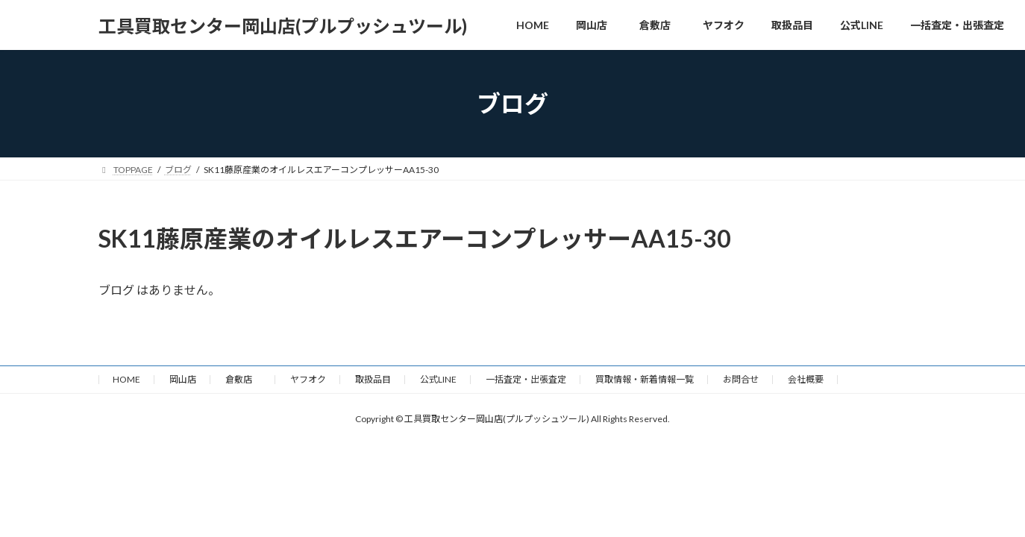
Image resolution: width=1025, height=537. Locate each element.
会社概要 (806, 379)
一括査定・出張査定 (526, 379)
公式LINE (438, 379)
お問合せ (741, 379)
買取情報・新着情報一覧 (644, 379)
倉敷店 (243, 379)
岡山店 (182, 379)
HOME (126, 379)
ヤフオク (308, 379)
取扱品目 (373, 379)
